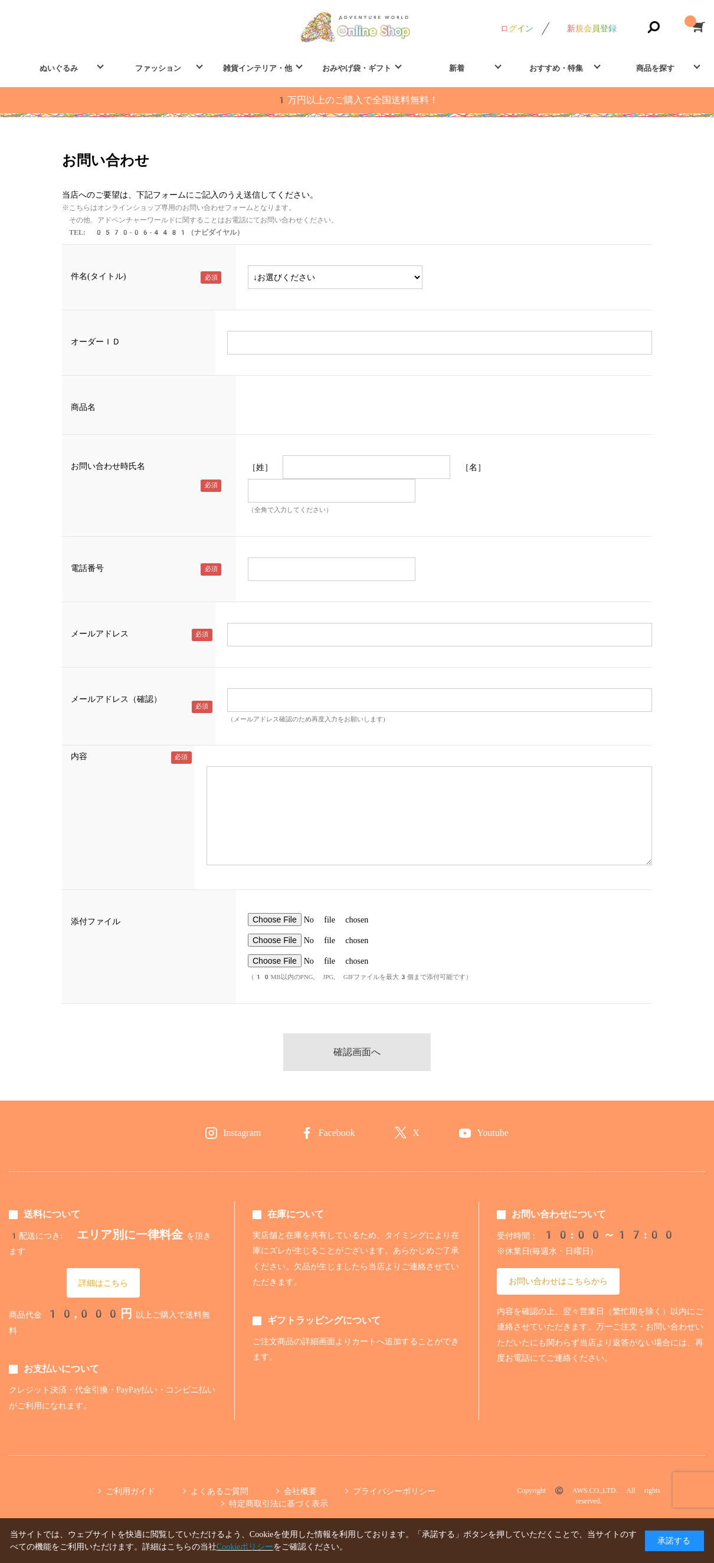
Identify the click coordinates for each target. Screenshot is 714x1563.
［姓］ (260, 467)
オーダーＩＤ (95, 341)
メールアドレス (100, 633)
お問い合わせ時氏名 (108, 466)
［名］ (473, 467)
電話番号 (87, 568)
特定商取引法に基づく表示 (278, 1503)
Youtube (493, 1132)
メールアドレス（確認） (116, 699)
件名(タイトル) (98, 276)
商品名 (83, 407)
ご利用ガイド (130, 1491)
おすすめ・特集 (556, 68)
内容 (79, 756)
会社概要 (300, 1491)
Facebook (337, 1132)
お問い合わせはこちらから (558, 1281)
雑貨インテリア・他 (257, 68)
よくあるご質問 (219, 1491)
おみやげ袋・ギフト (356, 68)
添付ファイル (95, 921)
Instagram (242, 1132)
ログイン (516, 28)
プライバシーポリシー (394, 1491)
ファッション (158, 68)
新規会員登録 (592, 28)
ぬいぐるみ (59, 68)
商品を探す (655, 68)
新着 (456, 68)
